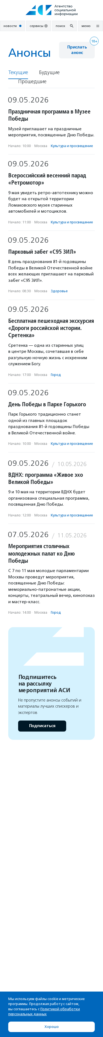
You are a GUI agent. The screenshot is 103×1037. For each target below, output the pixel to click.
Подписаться (42, 726)
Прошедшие (32, 82)
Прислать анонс (77, 50)
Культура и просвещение (72, 146)
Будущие (49, 72)
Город (56, 375)
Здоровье (59, 291)
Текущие (18, 72)
